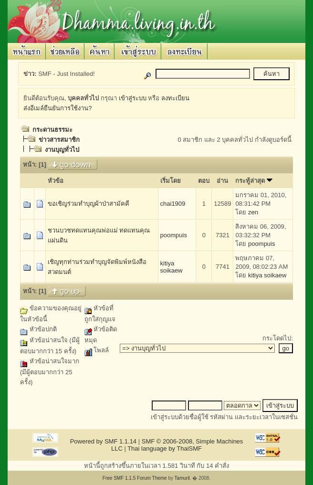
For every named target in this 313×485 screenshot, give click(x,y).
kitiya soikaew (171, 267)
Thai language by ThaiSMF (164, 448)
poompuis (173, 235)
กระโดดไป (276, 338)
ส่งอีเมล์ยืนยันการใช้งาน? (57, 108)
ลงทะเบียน (175, 98)
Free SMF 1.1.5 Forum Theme (135, 478)
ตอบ (203, 180)
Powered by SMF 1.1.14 (103, 441)
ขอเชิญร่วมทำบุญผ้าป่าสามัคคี (88, 203)
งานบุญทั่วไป (62, 149)
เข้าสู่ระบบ (132, 98)
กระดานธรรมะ (52, 129)
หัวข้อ (55, 180)
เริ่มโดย (170, 180)
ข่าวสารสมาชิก (59, 139)
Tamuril (182, 478)
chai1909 (173, 203)
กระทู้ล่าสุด (253, 180)
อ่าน (222, 180)
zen (253, 212)
